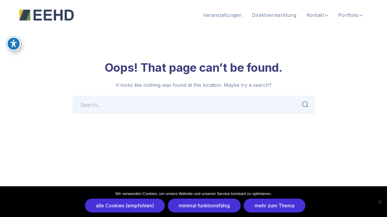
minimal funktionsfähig (204, 206)
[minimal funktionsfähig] (379, 202)
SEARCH (303, 104)
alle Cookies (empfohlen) (125, 206)
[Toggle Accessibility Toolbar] (13, 43)
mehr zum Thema (274, 206)
